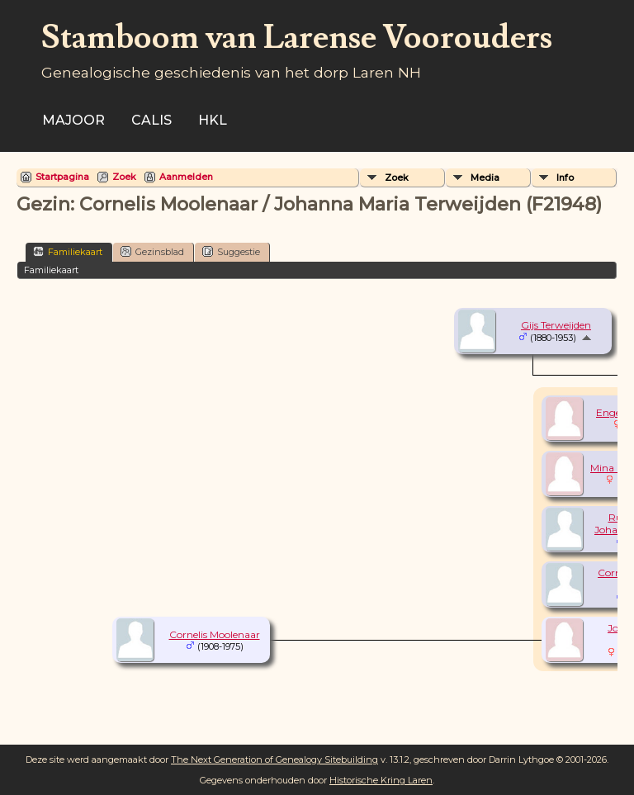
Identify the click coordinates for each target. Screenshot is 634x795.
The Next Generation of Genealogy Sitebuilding (274, 759)
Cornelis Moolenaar (214, 634)
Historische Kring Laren (381, 780)
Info (565, 177)
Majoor (73, 120)
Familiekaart (67, 251)
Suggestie (231, 251)
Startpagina (62, 176)
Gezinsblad (152, 251)
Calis (151, 120)
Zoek (124, 176)
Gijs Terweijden (556, 325)
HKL (212, 120)
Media (485, 177)
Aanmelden (186, 176)
